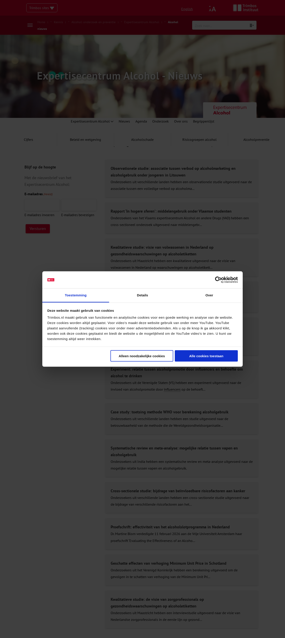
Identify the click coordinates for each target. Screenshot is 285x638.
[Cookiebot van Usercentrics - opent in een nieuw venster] (218, 280)
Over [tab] (209, 295)
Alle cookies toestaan (206, 356)
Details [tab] (142, 295)
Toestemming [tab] (76, 295)
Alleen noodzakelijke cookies (142, 356)
